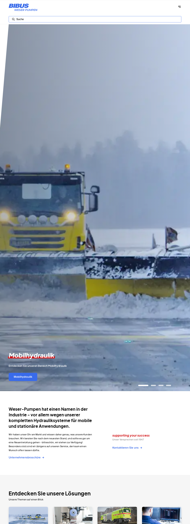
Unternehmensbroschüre (27, 457)
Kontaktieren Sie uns (127, 448)
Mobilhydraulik (23, 377)
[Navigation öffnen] (179, 7)
